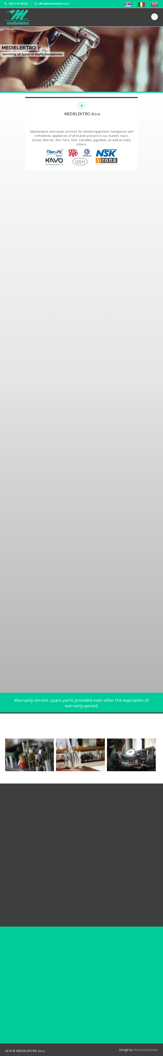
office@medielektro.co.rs (53, 3)
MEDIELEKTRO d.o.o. (81, 113)
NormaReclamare (145, 1050)
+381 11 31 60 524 (18, 3)
